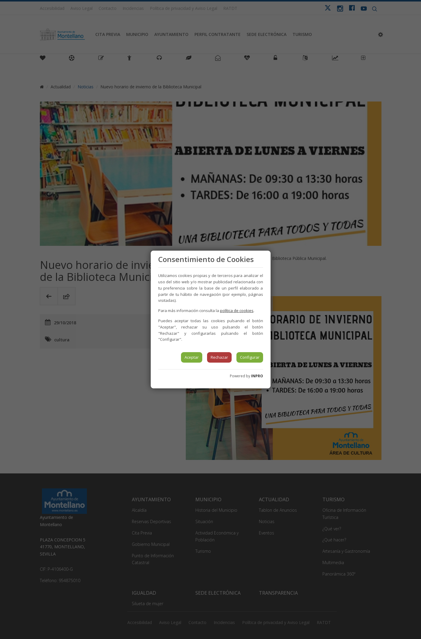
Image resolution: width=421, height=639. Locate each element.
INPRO (257, 375)
